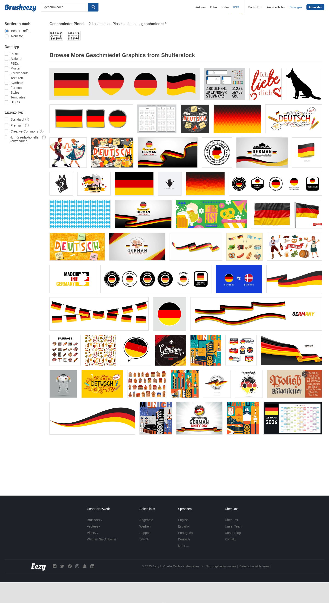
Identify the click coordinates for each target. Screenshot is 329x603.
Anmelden (315, 7)
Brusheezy (94, 520)
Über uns (231, 520)
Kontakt (230, 539)
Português (185, 533)
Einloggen (296, 7)
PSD (236, 7)
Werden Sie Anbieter (101, 539)
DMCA (144, 539)
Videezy (92, 533)
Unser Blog (233, 533)
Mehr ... (183, 546)
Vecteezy (93, 526)
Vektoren (200, 7)
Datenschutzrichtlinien (254, 566)
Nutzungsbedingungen (221, 566)
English (183, 520)
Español (184, 526)
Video (225, 7)
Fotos (213, 7)
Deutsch (184, 539)
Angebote (146, 520)
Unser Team (233, 526)
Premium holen (275, 7)
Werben (145, 526)
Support (145, 533)
